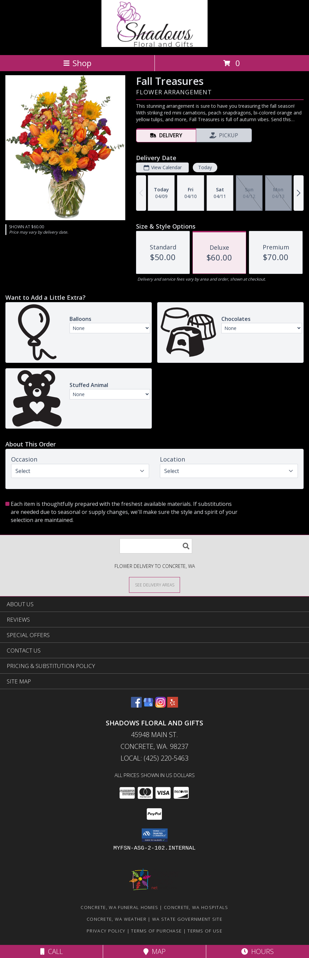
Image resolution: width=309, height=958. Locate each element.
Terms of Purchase (156, 931)
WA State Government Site (187, 919)
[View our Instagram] (160, 705)
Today (205, 167)
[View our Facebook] (136, 705)
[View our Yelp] (172, 705)
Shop (77, 62)
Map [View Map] (154, 951)
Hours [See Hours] (257, 951)
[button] (155, 835)
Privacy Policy (106, 931)
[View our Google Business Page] (148, 705)
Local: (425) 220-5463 (154, 758)
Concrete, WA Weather (116, 919)
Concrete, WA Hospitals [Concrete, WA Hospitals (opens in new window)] (196, 907)
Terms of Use (204, 931)
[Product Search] (156, 546)
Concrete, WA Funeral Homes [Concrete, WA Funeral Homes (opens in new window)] (119, 907)
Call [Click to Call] (51, 951)
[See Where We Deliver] (154, 584)
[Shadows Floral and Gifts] (154, 45)
